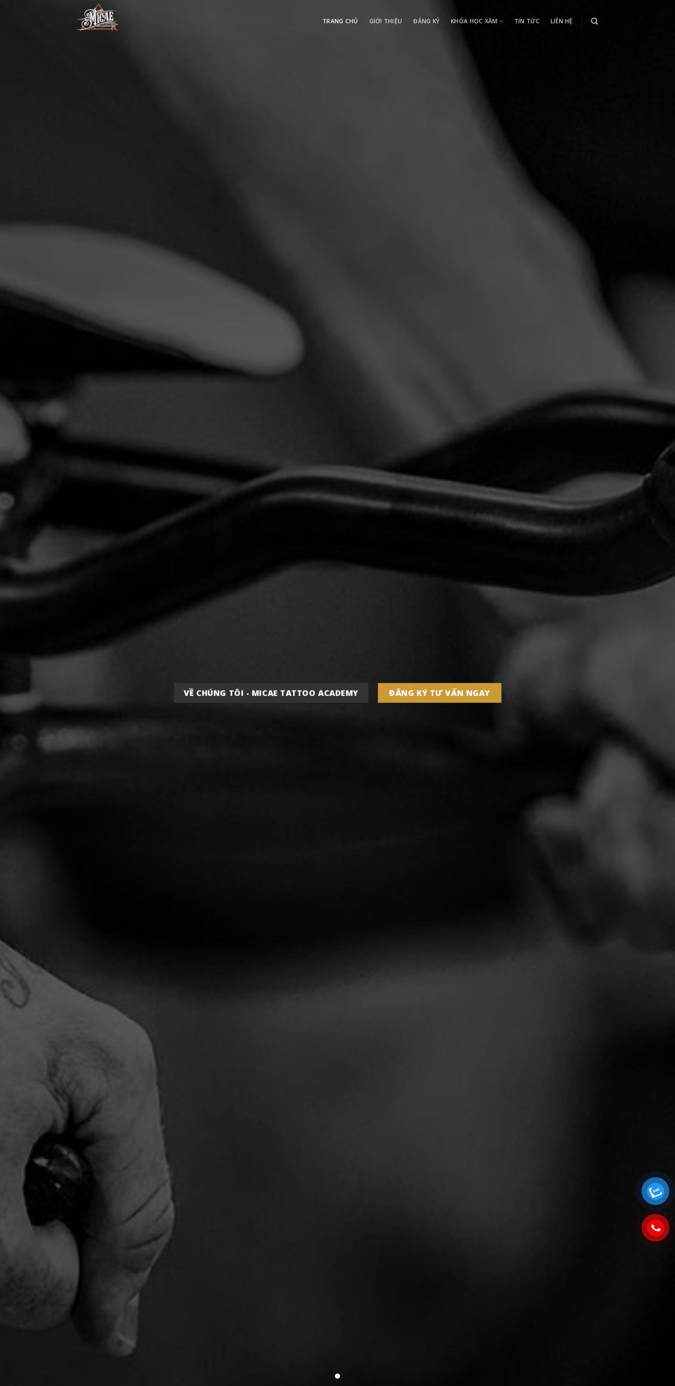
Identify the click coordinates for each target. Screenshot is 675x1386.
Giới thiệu (386, 21)
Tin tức (526, 21)
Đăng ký (426, 21)
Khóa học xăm (477, 21)
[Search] (594, 21)
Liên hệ (562, 21)
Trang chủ (340, 21)
